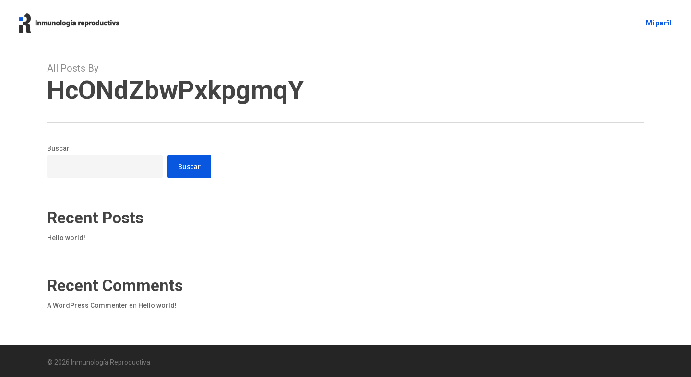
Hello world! (66, 238)
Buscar (58, 148)
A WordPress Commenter (87, 305)
